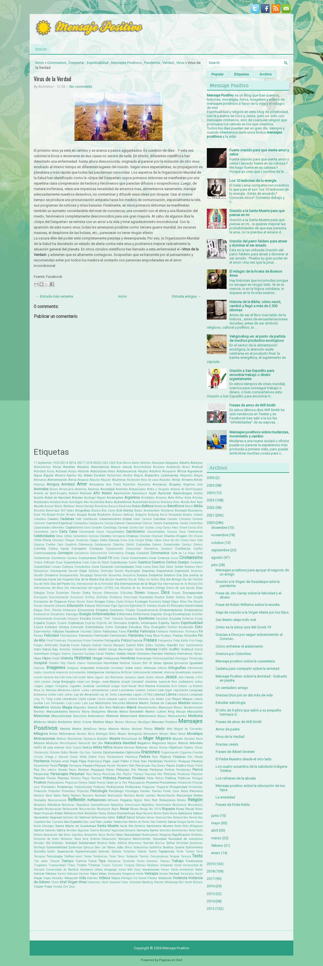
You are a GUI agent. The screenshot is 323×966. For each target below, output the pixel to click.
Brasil (51, 514)
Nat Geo (97, 743)
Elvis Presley (53, 610)
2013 (211, 908)
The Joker (41, 861)
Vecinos (84, 873)
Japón (140, 677)
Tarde (179, 851)
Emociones (86, 610)
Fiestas (178, 635)
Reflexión (76, 799)
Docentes (146, 597)
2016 (72, 463)
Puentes (145, 791)
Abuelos (83, 467)
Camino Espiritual (59, 523)
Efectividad (103, 606)
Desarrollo (100, 575)
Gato (37, 649)
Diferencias (111, 593)
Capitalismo (74, 527)
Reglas (138, 800)
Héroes (198, 654)
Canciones (133, 523)
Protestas (54, 791)
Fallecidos (110, 631)
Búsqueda (175, 514)
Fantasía (162, 631)
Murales (189, 739)
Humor (125, 663)
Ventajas (151, 873)
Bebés (136, 506)
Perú (89, 774)
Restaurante (70, 809)
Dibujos (39, 593)
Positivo (40, 782)
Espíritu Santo (169, 623)
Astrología (75, 502)
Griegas (55, 654)
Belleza (147, 506)
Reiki (147, 800)
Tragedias (40, 865)
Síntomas (67, 839)
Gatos (46, 649)
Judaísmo (185, 681)
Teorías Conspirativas (153, 856)
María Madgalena (94, 711)
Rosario (148, 813)
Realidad (100, 795)
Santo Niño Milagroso (188, 826)
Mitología (102, 734)
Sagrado (56, 817)
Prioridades (48, 787)
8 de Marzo (123, 463)
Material (112, 716)
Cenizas (93, 536)
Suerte (179, 847)
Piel (159, 774)
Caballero (40, 519)
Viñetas (152, 878)
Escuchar (162, 618)
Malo (108, 707)
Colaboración (102, 544)
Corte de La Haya (183, 553)
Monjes (164, 734)
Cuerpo (183, 562)
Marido (112, 711)
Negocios (159, 743)
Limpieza (196, 694)
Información (195, 668)
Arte (171, 497)
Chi (190, 536)
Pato (131, 765)
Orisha (38, 757)
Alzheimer (133, 480)
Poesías (138, 778)
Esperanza (76, 623)
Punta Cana (171, 791)
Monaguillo (135, 734)
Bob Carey (108, 510)
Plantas (63, 778)
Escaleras (130, 618)
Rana (49, 795)
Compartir (79, 548)
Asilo (65, 502)
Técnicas (39, 856)
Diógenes (153, 593)
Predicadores (55, 782)
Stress (129, 847)
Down (90, 601)
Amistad (68, 484)
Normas (129, 747)
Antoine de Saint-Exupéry (50, 493)
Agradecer (195, 471)
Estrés (109, 627)
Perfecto (170, 770)
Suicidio (40, 851)
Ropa (139, 813)
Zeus (72, 886)
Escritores (147, 618)
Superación (65, 851)
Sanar (172, 822)
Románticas (126, 813)
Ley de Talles (108, 694)
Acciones (159, 467)
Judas (198, 681)
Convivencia (116, 553)
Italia (90, 677)
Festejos (166, 635)
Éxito (199, 627)
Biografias (82, 510)
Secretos (71, 830)
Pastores (122, 765)
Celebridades (44, 536)
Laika (85, 690)
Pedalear (83, 770)
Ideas (158, 663)
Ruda (165, 813)
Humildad (111, 663)
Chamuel (157, 536)
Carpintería (41, 531)
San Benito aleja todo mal (236, 620)
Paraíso (197, 761)
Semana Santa (148, 830)
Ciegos (94, 540)
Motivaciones (44, 738)
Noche (118, 747)
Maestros (41, 707)
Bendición (160, 506)
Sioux (77, 839)
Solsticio (102, 843)
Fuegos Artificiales (46, 645)
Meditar (98, 722)
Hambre (157, 654)
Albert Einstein (95, 475)
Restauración (53, 809)
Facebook (72, 631)
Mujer (148, 738)
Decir (199, 567)
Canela (157, 523)
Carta (63, 531)
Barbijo (89, 506)
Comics (186, 544)
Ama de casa (149, 480)
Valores (50, 873)
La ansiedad (225, 797)
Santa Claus (195, 822)
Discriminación (59, 597)
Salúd (130, 817)
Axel (193, 502)
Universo (86, 869)
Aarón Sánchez (141, 463)
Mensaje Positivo (164, 722)
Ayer (200, 502)
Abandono (158, 463)
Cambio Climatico (179, 519)
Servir (102, 835)
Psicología (98, 791)
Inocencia (62, 672)
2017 (81, 463)
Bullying (153, 514)
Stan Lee (100, 847)
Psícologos (132, 791)
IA (150, 663)
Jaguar (99, 677)
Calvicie (147, 519)
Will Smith (185, 882)
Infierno (162, 668)
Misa (91, 734)
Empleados (117, 610)
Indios (138, 668)
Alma (72, 480)
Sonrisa (160, 843)
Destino (169, 575)
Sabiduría (185, 813)
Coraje (130, 553)
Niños (108, 747)
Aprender (164, 493)
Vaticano (72, 873)
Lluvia (101, 699)
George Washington (121, 649)
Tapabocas (166, 851)
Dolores (180, 597)
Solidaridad (87, 843)
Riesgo (144, 809)
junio (215, 816)
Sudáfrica (155, 847)
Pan (190, 757)
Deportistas (165, 571)
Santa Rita (126, 826)
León (60, 694)
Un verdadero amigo (232, 688)
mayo (215, 823)
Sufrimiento (194, 847)
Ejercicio (136, 606)
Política (170, 778)
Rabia (184, 791)
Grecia (198, 649)
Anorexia (93, 489)
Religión (195, 799)
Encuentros (58, 614)
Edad (166, 601)
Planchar (197, 774)
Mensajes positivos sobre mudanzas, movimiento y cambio (259, 434)
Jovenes (151, 681)
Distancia (116, 597)
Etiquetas (241, 74)
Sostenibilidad (56, 847)
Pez (118, 774)
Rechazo (129, 795)
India (129, 668)
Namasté (84, 743)
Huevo (81, 663)
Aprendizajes (182, 493)
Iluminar (39, 668)
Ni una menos (53, 747)
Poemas (124, 778)
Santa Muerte (108, 826)
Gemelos (65, 649)
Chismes (58, 540)
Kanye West (136, 686)
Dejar (83, 571)
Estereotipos (94, 627)
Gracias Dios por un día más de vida (244, 695)
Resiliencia (179, 805)
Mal (101, 707)
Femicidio (101, 635)
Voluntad (135, 882)
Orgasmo (185, 752)
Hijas (37, 658)
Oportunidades (114, 752)
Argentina (132, 497)
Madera (132, 703)
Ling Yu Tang (43, 699)
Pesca (97, 774)
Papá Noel (140, 761)
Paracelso (170, 761)
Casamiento (86, 531)
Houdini (54, 663)
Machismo (103, 703)
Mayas (161, 716)
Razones (87, 795)
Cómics (198, 544)
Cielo (103, 540)
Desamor (51, 575)
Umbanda (166, 865)
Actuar (72, 471)
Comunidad (133, 548)
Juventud (103, 686)
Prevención (184, 782)
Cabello (53, 519)
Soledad (71, 843)
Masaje (181, 711)
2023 (112, 463)
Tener (112, 856)
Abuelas (69, 467)
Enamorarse (41, 614)
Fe (201, 631)
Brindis (71, 514)
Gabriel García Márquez (108, 645)
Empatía (102, 610)
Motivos (61, 739)
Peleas (110, 770)
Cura (95, 567)
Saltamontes (99, 817)
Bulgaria (141, 514)
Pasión (111, 765)
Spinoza (88, 847)
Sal (76, 817)
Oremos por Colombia (233, 654)
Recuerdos (184, 795)
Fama (122, 631)
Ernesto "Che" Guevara (107, 618)
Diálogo (160, 588)
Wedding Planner (153, 882)
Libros (171, 694)
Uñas (98, 869)
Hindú (56, 658)
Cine (131, 540)
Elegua (38, 610)
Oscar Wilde (78, 757)
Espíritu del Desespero (112, 623)
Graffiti (163, 649)
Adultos (155, 471)
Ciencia (113, 540)
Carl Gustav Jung (150, 527)
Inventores (183, 672)
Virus (180, 63)
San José (89, 822)
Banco (80, 506)
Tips (102, 861)
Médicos (40, 722)
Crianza (163, 558)
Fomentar (98, 640)
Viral (63, 882)
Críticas (49, 562)
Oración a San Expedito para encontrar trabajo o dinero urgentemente (251, 375)
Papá (74, 761)
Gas (182, 645)
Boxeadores (195, 510)
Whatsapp (171, 882)
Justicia (88, 686)
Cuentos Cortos (164, 562)
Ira (57, 677)
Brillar (61, 514)
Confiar (198, 548)
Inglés (38, 672)
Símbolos (197, 835)
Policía (159, 778)
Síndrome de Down (46, 839)
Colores (157, 544)
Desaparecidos (69, 575)
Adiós (111, 471)
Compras (96, 548)
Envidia (85, 618)
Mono (173, 734)
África (181, 471)
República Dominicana (156, 805)
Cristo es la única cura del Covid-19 (243, 627)
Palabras (179, 757)
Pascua (100, 765)
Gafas (149, 645)
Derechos (197, 571)
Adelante (83, 471)
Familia (133, 631)
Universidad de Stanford (62, 869)
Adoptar (143, 471)
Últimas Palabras (147, 865)
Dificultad (126, 593)
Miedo (160, 729)
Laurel (114, 690)
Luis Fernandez (54, 703)
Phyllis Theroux (133, 774)
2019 (211, 864)
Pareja (63, 765)
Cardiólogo (110, 527)
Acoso (186, 467)
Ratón (65, 795)
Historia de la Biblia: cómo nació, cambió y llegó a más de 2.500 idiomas (255, 306)
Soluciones (135, 843)
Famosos (147, 631)
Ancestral (129, 484)
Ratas (57, 795)
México (125, 729)
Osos (101, 757)
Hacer (131, 654)
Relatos (181, 800)
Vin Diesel (139, 878)
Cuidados (196, 562)
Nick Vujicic (74, 747)
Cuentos (144, 562)
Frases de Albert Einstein (235, 752)
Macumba (118, 703)
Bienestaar (53, 510)
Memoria (131, 722)
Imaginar (73, 668)
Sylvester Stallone (109, 851)
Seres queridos (73, 835)
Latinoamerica (99, 690)
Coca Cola (196, 540)
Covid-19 (105, 558)
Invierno (49, 677)
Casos (100, 531)
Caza (182, 531)
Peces (72, 770)
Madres (184, 703)
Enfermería (141, 614)
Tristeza (94, 865)
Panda (198, 757)
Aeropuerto (169, 471)
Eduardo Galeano (55, 606)
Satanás (50, 830)
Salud (121, 817)
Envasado (60, 618)
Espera (62, 623)
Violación (165, 878)
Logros (122, 699)
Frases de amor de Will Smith (252, 405)
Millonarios (67, 734)
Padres (144, 757)
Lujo (69, 703)
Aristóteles (148, 497)
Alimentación (57, 480)
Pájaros (165, 757)
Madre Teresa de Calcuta (158, 703)
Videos (104, 878)
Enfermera (124, 614)
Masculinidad (61, 716)
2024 (211, 493)
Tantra (152, 851)
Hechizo (170, 654)
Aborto (184, 463)
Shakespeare (150, 835)
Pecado (62, 770)
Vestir (199, 873)
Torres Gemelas (147, 861)
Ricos (134, 809)
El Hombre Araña (154, 606)
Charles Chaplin (175, 536)
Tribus (71, 865)
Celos (59, 536)
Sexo (119, 835)
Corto (199, 553)
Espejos (51, 623)
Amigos (53, 484)
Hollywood (111, 658)
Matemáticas (96, 716)
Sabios (198, 813)
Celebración (195, 531)
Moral (182, 734)
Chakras (132, 536)
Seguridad (118, 830)
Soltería (122, 843)
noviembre (219, 535)
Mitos (112, 734)
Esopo (199, 618)
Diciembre (62, 593)
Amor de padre (228, 729)
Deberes (190, 567)
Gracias (151, 649)
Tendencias (100, 856)
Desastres (115, 575)
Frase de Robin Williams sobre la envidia (248, 605)
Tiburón (54, 861)
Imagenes (55, 667)
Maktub (93, 707)
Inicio (41, 49)
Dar (162, 567)
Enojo (167, 614)
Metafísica (90, 729)
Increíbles (117, 668)
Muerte (114, 738)
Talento (141, 851)
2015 (211, 894)
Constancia (81, 553)
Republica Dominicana (125, 805)
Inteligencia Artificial (118, 672)
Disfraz (90, 597)
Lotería (198, 699)
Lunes (77, 703)
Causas (172, 531)
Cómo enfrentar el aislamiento (239, 646)
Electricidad (194, 606)
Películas (122, 770)
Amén (198, 480)
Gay (55, 649)
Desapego (86, 575)
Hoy (62, 663)
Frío (191, 640)
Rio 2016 (155, 809)
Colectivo (118, 544)
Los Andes (157, 699)
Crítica (38, 562)
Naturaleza (112, 743)
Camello (197, 519)
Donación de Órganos (50, 601)
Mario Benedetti (131, 711)
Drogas (100, 601)
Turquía (129, 865)
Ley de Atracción (86, 694)
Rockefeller (91, 813)
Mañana (74, 711)
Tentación (132, 856)
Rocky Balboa (107, 813)
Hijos (46, 658)
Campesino (96, 523)
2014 (64, 463)
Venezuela (114, 873)
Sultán (51, 851)
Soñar (170, 843)
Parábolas (155, 761)
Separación (50, 835)
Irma (69, 677)
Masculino (80, 716)
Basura (113, 506)
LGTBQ (147, 694)
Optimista (133, 752)
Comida (40, 548)
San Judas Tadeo (109, 822)
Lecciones (126, 690)
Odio (64, 752)
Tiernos (81, 861)
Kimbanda (163, 686)
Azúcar (49, 506)
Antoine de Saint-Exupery (187, 489)
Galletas (160, 645)
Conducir (166, 548)
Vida (82, 878)
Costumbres (87, 558)
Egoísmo (123, 606)
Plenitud (96, 778)
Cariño (133, 527)
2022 (105, 463)
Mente (76, 729)
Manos (178, 707)
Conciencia (151, 548)
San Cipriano (54, 822)
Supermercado (86, 851)
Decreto (73, 571)
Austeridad (97, 502)
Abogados (172, 463)
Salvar (151, 817)
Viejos (115, 878)
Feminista (136, 635)
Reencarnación (57, 800)
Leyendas (125, 694)
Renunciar (68, 805)
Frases (150, 640)
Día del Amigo (171, 579)
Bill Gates (67, 510)
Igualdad (196, 663)
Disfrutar (102, 597)
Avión (185, 502)
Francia (136, 640)
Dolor (170, 597)
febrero (217, 845)
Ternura (186, 856)
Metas (103, 729)
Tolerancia (114, 861)
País (155, 757)
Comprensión (114, 548)
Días (199, 588)
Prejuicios (71, 782)
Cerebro (105, 536)
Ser (61, 835)
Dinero (140, 593)
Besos (189, 506)
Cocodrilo (71, 544)
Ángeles (175, 484)
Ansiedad (107, 489)
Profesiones (115, 787)
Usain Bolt (125, 869)
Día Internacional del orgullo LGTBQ (89, 588)
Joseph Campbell (132, 681)
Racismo (196, 791)
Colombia (143, 544)
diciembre (219, 528)
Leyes (137, 694)
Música (39, 743)
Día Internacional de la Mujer (135, 584)
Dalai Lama (143, 567)
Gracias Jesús (227, 744)
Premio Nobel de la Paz (112, 782)
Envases (73, 618)
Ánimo (54, 489)
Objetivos (175, 747)
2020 (97, 463)
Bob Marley (124, 510)
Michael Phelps (142, 729)
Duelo (119, 601)
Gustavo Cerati (94, 654)
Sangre (181, 822)
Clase (158, 540)
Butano (187, 514)
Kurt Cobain (179, 686)
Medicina (195, 716)
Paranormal (41, 765)
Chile (37, 540)
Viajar (38, 878)
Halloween (143, 654)
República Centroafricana (92, 805)
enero (215, 853)
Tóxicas (165, 861)
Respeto (39, 809)
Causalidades (156, 531)
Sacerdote (41, 817)
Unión (178, 865)
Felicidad (51, 635)
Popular (217, 74)
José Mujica (111, 681)
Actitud (197, 467)
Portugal (197, 778)
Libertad (159, 694)
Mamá (132, 707)
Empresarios (193, 610)
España (39, 623)
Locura (112, 699)
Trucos (105, 865)
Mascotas (42, 716)
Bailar (59, 506)
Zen (65, 886)
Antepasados (137, 489)
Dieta (86, 593)
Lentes (52, 694)
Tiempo (68, 861)
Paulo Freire (195, 765)
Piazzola (150, 774)
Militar (53, 734)
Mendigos (144, 722)
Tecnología (54, 856)
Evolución (186, 627)
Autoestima (122, 502)
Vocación (115, 882)
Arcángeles (115, 497)
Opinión (97, 752)
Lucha (38, 703)
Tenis (120, 856)
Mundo (177, 739)
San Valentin (159, 822)
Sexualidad (132, 835)
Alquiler (106, 480)
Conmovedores (45, 553)
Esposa (38, 627)
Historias (82, 658)
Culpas (56, 567)
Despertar (76, 63)
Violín (55, 882)
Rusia (173, 813)
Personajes (59, 774)
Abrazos (196, 463)
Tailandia (129, 851)
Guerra (66, 654)
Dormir (81, 601)
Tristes (82, 865)
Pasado (88, 765)
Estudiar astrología (231, 703)
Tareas (189, 851)
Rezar (124, 809)
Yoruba (57, 886)
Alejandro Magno (191, 475)
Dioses (176, 593)
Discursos (76, 597)
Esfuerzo (188, 618)
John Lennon (42, 681)
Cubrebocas (118, 562)
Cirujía (139, 540)
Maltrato (119, 707)
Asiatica (55, 502)
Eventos (172, 627)
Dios (165, 592)
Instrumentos (77, 672)
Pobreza (109, 778)
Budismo (104, 514)
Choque (69, 540)
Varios (61, 873)
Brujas (82, 514)
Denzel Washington (127, 571)
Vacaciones (150, 869)
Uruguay (110, 869)
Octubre (54, 752)
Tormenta (128, 861)
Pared (53, 765)
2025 (211, 485)
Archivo (266, 74)
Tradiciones (194, 861)
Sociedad (159, 839)
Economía (155, 601)
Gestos (139, 649)
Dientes (76, 593)
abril (214, 830)
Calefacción (90, 519)
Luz (91, 703)
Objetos (188, 747)
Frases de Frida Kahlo (233, 805)
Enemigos (72, 614)
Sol (48, 843)
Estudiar (121, 627)
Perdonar (156, 770)
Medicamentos (177, 716)
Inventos (197, 672)
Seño (200, 830)
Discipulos (41, 597)
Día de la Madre (86, 579)
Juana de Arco (167, 681)
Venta (139, 873)
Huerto (71, 663)
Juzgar (115, 686)
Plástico (76, 778)
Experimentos (42, 631)
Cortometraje (42, 558)
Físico (87, 640)
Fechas (38, 635)
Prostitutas (196, 787)
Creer (153, 558)
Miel (169, 729)
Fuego (199, 640)
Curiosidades (124, 567)
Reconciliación (166, 795)
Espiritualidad (97, 63)
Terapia (174, 856)
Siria (85, 839)
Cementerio (80, 536)
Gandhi (172, 645)
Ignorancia (181, 663)
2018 (89, 463)
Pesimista (108, 774)
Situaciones (109, 839)
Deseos (142, 575)
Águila (48, 475)
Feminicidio (118, 635)
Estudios (135, 627)
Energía (85, 614)
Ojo (81, 752)
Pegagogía (97, 770)
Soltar (112, 843)
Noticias (142, 747)
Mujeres (163, 738)
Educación (75, 605)
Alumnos (119, 480)
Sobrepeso (124, 839)
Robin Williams (66, 813)
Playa (85, 778)
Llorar (91, 699)
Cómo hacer (59, 548)
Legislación (180, 690)
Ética (146, 627)
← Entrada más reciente (54, 296)
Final (49, 640)
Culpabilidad (42, 567)
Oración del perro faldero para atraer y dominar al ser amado (258, 243)
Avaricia (154, 502)
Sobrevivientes (142, 839)
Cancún (147, 523)
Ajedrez (72, 475)
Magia (67, 707)
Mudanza (89, 739)
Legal (168, 690)
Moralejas (195, 733)
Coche (50, 544)
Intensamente (141, 672)
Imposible (87, 668)
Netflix (38, 747)
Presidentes (168, 782)
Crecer (125, 558)
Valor (199, 869)
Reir (155, 800)
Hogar (97, 658)
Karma (150, 686)
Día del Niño (42, 584)
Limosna (182, 694)
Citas (149, 540)
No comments (80, 86)
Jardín (149, 677)
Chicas (198, 536)
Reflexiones (96, 800)
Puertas (157, 791)
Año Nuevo (102, 493)
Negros (172, 743)
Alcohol (127, 475)
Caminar (39, 523)
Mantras (39, 711)
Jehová (159, 677)
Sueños (168, 847)
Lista (57, 699)
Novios (153, 747)
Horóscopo (196, 658)
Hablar (121, 654)
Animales (41, 489)
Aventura (166, 502)
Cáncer (119, 523)
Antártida (122, 489)
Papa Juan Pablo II (117, 761)
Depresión (182, 571)
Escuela (175, 618)
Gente (102, 649)
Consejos (65, 553)
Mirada (81, 734)
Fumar (75, 645)
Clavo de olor (171, 540)
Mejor (109, 722)
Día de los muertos (113, 579)
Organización (170, 752)
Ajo (80, 475)
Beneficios (176, 506)
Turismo (117, 865)
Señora (38, 835)
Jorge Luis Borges (89, 681)
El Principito (176, 606)
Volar (124, 882)
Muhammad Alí (131, 739)
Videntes (92, 878)
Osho (92, 757)
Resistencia (195, 805)
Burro (163, 514)
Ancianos (159, 484)
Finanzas (60, 640)
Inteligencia (95, 672)
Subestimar (141, 847)
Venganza (128, 873)
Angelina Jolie (193, 484)
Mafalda (55, 707)
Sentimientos (180, 830)
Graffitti (174, 649)
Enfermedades (104, 614)
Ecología (141, 601)
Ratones (76, 795)
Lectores (140, 690)
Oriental (197, 752)
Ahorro (60, 475)
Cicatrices (82, 540)
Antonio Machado (80, 493)
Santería (140, 826)
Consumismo (98, 553)
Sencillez (165, 830)
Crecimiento (139, 558)
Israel (82, 677)
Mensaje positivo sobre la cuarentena (245, 661)
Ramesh (39, 795)
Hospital (40, 663)
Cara (87, 527)
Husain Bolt (140, 663)
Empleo (130, 610)
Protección (40, 791)
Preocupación (136, 782)
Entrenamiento (43, 618)
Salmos (84, 817)
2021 (211, 515)
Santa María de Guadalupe (75, 826)
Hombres (127, 658)
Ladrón (75, 690)
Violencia (180, 878)
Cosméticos (58, 558)
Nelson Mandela (190, 743)
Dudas (111, 601)
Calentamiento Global (115, 519)
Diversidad (131, 597)
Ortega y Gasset (56, 757)
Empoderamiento (147, 610)
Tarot (199, 851)
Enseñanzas (182, 614)
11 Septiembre (43, 463)
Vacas (165, 869)
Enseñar (197, 614)
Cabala (198, 514)
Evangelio (158, 627)
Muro (199, 739)
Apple (152, 493)
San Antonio (175, 817)
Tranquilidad (57, 865)
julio (214, 565)
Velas (103, 873)
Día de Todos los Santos (143, 579)
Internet (157, 672)
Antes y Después (158, 489)
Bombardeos (152, 510)
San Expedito (73, 822)
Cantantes (171, 523)
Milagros (41, 733)
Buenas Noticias (123, 514)
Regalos (126, 800)
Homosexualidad (163, 658)
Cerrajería (118, 536)
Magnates (79, 707)
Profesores (133, 787)
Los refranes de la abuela (236, 778)
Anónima (81, 489)
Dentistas (107, 571)
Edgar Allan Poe (181, 601)
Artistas (197, 497)
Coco (60, 544)
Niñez (97, 747)
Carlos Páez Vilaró (175, 527)
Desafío (38, 575)
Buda (92, 514)
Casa (73, 531)
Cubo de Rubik (99, 562)
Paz (36, 770)
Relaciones (167, 800)
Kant (124, 686)
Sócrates (39, 843)
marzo (216, 838)
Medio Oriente (82, 722)
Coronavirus (56, 63)
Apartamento (122, 493)
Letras (69, 694)
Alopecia (82, 480)
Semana (130, 830)
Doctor (160, 597)
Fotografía (112, 640)
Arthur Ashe (183, 497)
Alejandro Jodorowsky (161, 475)
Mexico (113, 729)
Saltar (111, 817)
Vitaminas (94, 882)
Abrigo (57, 467)
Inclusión (103, 668)
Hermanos (185, 654)
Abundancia (100, 467)
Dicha (50, 593)
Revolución (103, 809)
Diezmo (97, 593)
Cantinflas (196, 523)
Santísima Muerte (159, 826)
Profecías (99, 787)
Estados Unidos (57, 627)
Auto (109, 502)
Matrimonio (147, 716)
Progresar (148, 787)
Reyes (115, 809)
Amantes (165, 480)
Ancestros (144, 484)
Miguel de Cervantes (188, 729)
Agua (38, 475)
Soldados (57, 843)
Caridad (123, 527)
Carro (53, 531)
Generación (79, 649)
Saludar (141, 817)
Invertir (38, 677)
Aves (176, 502)
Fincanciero (74, 640)
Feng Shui (152, 635)
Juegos (38, 686)
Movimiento (75, 739)
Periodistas (183, 770)
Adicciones (98, 471)
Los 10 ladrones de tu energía (252, 181)
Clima (184, 540)
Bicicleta (39, 510)
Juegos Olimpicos (56, 686)
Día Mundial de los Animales (134, 588)
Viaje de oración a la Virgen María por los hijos (252, 612)
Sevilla (111, 835)
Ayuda (39, 506)
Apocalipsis (139, 493)
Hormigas (181, 658)
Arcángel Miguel (94, 497)
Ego (114, 606)
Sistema (95, 839)
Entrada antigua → (186, 296)
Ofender (73, 752)
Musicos (52, 743)
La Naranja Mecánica (55, 690)
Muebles (102, 739)
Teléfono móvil (73, 856)
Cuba (85, 562)
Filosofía (190, 635)
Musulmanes (68, 743)
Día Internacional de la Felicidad (92, 584)
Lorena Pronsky (138, 699)
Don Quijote (195, 597)
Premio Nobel (87, 782)
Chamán (145, 536)
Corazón (143, 553)
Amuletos (96, 484)
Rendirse (54, 805)
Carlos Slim (195, 527)
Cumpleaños (82, 567)
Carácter (96, 527)
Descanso (129, 575)
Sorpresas (196, 843)
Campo (108, 523)
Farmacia (191, 631)
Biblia (198, 506)
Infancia (150, 668)
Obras (198, 747)
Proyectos (83, 791)
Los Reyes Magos (179, 699)
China (46, 540)
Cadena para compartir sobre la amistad (247, 668)
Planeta (39, 778)
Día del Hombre (192, 579)
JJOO (199, 677)
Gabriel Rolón (135, 645)
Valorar (39, 873)
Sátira (61, 830)
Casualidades (115, 531)
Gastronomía (194, 645)
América (39, 484)
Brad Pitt (40, 514)
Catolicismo (135, 531)
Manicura (165, 707)
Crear (116, 558)
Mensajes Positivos (126, 63)
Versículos (187, 873)
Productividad (83, 787)
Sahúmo (68, 817)
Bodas (138, 510)
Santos (39, 830)
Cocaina (39, 544)
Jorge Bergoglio (64, 681)
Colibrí (130, 544)
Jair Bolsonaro (113, 677)
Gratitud (187, 649)
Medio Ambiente (60, 722)
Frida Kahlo (180, 640)
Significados (181, 835)
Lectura (152, 690)
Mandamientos (147, 707)
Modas (122, 734)
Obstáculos (41, 752)
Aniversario (66, 489)
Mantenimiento (193, 707)
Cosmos (72, 558)
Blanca (96, 510)
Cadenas (67, 519)
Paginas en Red (170, 960)
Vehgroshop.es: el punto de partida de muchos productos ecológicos (257, 338)
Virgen (73, 882)
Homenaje (143, 658)
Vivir (105, 882)
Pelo (133, 770)
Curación (106, 567)
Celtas (68, 536)
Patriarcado (142, 765)
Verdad (168, 63)
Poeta (150, 778)
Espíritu (90, 623)
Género (92, 649)
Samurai (161, 817)
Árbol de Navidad (57, 497)
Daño (155, 567)
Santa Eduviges (44, 826)
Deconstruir (41, 571)
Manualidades (57, 711)
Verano (163, 873)
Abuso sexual (121, 467)
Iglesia (168, 663)
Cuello (133, 562)
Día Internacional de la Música (177, 584)
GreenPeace (41, 654)
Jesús (171, 676)
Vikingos (126, 878)
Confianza (182, 548)
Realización (115, 795)
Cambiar (159, 519)
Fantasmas (176, 631)
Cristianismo (191, 557)
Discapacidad (193, 593)
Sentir (192, 830)
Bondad (181, 510)
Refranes (113, 800)
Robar (199, 809)
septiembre (220, 550)
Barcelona (101, 506)
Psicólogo (116, 791)
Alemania (40, 480)
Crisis (174, 558)
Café (78, 519)
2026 (211, 478)
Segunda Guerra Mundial (94, 830)
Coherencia (85, 544)
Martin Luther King (159, 711)
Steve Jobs (115, 847)
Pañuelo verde (60, 761)
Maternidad (128, 716)
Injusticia (49, 672)
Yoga (48, 886)
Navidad (129, 743)
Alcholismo (114, 475)
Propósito (162, 787)
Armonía (161, 497)
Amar (176, 480)
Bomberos (167, 510)
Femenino (86, 635)
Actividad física (44, 471)
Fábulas (58, 631)
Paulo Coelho (176, 765)
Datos (169, 567)
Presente (152, 782)
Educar (90, 606)
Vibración (71, 878)
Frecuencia (165, 640)
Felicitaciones (69, 635)
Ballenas (69, 506)
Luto (85, 703)
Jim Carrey (186, 677)
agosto (217, 557)
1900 (56, 463)
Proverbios (68, 791)
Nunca (163, 747)
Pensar (143, 770)
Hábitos (110, 654)
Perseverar (41, 774)
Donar (72, 601)
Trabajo (178, 861)
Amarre (187, 480)
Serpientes (91, 835)
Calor (136, 519)
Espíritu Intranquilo (142, 623)
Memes (119, 722)
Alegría (138, 475)
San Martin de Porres (136, 822)
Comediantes (171, 544)
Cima (123, 540)
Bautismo (125, 506)
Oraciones (150, 752)
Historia (67, 658)
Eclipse (129, 601)
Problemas (65, 787)
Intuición (169, 672)
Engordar (156, 614)
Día (179, 575)
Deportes (148, 571)
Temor (88, 856)
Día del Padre (60, 584)
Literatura (69, 699)
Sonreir (148, 843)
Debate (179, 567)
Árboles (77, 497)
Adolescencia (126, 471)
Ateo (86, 502)
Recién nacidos (146, 795)
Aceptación (173, 467)
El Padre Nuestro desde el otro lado (244, 759)
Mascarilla (195, 711)
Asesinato (41, 502)
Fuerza (65, 645)
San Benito (190, 817)
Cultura (67, 567)
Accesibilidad (142, 467)
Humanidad (94, 663)
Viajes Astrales (53, 878)
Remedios (40, 805)
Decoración (58, 571)
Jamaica (130, 677)
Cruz (59, 562)
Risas (180, 809)
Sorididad (182, 843)
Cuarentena (72, 562)
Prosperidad (178, 787)
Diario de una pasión (180, 588)
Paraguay (184, 761)
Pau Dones (158, 765)
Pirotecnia (183, 774)
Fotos (125, 640)
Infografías (177, 668)
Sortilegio (39, 847)
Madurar (197, 703)
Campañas (81, 523)
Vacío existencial (182, 869)
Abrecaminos (42, 467)
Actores (61, 471)
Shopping (165, 835)
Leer (161, 690)
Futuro (86, 645)
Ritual (189, 809)
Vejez (94, 873)
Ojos (88, 752)
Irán (62, 677)
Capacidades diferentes (49, 527)
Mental (65, 729)
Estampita (77, 627)
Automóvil (140, 502)
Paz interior (49, 770)
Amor (82, 484)
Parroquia (75, 765)
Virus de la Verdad (52, 78)
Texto (197, 856)
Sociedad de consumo (185, 839)
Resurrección (87, 809)
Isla (75, 677)
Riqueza (168, 809)
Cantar (184, 523)
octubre (217, 543)
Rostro (158, 813)
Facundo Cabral (91, 631)
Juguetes (75, 686)
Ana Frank (113, 484)
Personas (76, 774)
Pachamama (115, 757)
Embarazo (69, 610)
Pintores (170, 774)
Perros (198, 769)
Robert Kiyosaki (44, 813)
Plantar (51, 778)
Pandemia (152, 63)
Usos (137, 869)
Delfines (94, 571)
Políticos (184, 778)
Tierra (92, 861)
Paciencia (131, 757)
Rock (80, 813)
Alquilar (95, 480)
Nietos (87, 747)
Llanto (82, 699)
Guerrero (77, 654)
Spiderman (75, 847)
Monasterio (150, 734)
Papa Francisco (90, 761)
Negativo (144, 743)
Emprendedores (171, 610)
